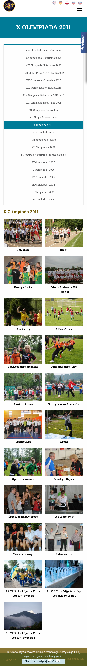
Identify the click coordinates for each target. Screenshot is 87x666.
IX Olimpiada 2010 (43, 132)
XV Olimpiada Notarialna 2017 (43, 80)
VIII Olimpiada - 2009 (43, 139)
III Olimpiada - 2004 (43, 184)
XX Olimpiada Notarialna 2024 (43, 57)
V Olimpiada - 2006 (43, 169)
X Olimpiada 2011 (43, 125)
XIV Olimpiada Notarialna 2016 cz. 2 (43, 95)
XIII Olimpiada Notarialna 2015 (43, 102)
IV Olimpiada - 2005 (43, 177)
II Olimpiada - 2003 (43, 192)
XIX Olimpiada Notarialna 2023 (43, 65)
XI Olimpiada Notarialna (43, 117)
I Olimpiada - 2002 (43, 199)
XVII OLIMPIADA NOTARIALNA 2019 (44, 72)
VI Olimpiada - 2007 (43, 162)
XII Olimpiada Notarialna (43, 110)
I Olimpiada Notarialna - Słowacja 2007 (43, 154)
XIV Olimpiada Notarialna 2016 (43, 87)
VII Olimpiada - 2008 (43, 147)
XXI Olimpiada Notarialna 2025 (43, 50)
